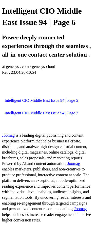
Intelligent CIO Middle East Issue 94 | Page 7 (41, 113)
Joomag (9, 135)
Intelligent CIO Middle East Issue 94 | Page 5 (41, 100)
